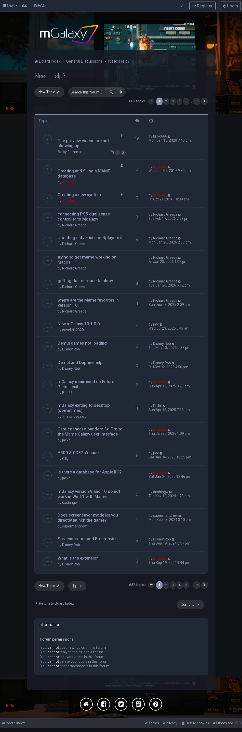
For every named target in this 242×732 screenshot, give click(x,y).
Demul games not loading (82, 342)
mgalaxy (69, 182)
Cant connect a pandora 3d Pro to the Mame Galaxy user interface (90, 431)
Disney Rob (71, 349)
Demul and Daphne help (80, 361)
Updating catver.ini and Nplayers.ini (91, 237)
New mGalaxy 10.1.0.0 (79, 323)
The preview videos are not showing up (83, 143)
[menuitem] (39, 5)
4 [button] (179, 101)
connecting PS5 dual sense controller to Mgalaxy (84, 216)
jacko (66, 440)
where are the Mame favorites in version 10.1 (88, 302)
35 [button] (196, 101)
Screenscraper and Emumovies (88, 538)
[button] (151, 100)
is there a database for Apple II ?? (90, 471)
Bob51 (67, 392)
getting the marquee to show (85, 280)
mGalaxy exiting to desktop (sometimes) (84, 407)
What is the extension (78, 557)
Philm (157, 405)
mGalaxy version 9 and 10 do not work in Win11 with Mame (89, 494)
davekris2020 (73, 329)
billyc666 (160, 136)
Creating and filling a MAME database (84, 173)
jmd (156, 324)
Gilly (65, 458)
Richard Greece (74, 225)
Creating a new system (79, 194)
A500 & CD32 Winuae (78, 452)
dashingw (70, 502)
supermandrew (74, 526)
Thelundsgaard (74, 416)
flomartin (75, 152)
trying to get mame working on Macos (87, 259)
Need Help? (49, 75)
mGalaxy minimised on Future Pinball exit (86, 384)
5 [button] (186, 101)
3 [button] (173, 101)
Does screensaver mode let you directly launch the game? (88, 517)
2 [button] (166, 101)
